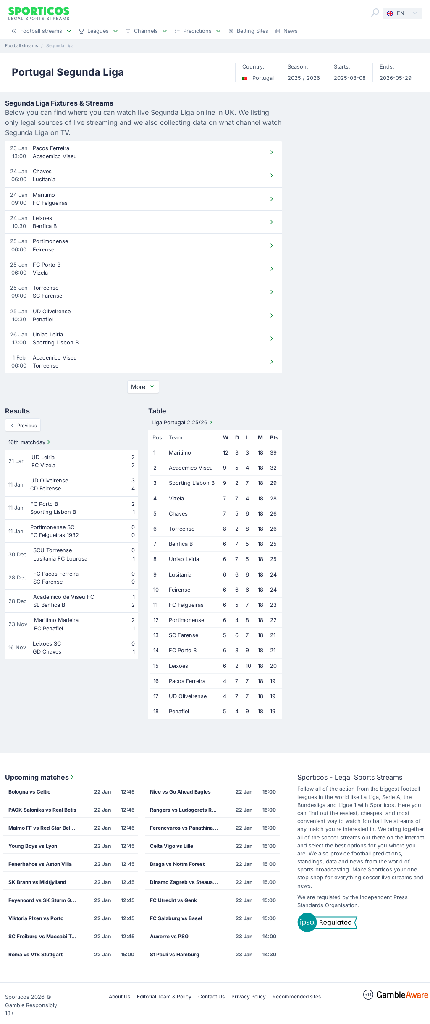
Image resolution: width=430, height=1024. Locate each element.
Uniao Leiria (184, 559)
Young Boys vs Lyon (32, 846)
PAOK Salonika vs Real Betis (42, 810)
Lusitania (180, 575)
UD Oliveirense (188, 696)
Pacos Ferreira (187, 681)
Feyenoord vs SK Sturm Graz (43, 900)
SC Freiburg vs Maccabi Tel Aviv (45, 936)
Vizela (176, 498)
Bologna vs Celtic (29, 792)
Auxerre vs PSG (169, 936)
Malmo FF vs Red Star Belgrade (45, 828)
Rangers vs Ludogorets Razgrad (186, 810)
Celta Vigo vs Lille (171, 846)
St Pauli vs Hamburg (174, 954)
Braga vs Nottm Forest (177, 864)
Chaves (178, 514)
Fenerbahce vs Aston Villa (40, 864)
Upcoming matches (40, 777)
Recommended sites (297, 996)
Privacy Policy (248, 996)
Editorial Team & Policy (164, 996)
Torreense (181, 529)
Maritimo (180, 453)
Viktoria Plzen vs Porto (35, 918)
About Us (119, 996)
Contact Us (211, 996)
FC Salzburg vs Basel (176, 918)
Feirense (179, 590)
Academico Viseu (191, 468)
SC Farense (183, 635)
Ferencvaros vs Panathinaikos (186, 828)
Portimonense (186, 620)
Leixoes (178, 666)
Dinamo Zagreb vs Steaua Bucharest (186, 882)
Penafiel (179, 711)
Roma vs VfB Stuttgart (35, 954)
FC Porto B (183, 650)
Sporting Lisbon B (192, 483)
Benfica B (181, 544)
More (143, 386)
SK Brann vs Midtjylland (37, 882)
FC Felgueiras (186, 605)
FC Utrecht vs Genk (173, 900)
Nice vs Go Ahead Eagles (180, 792)
